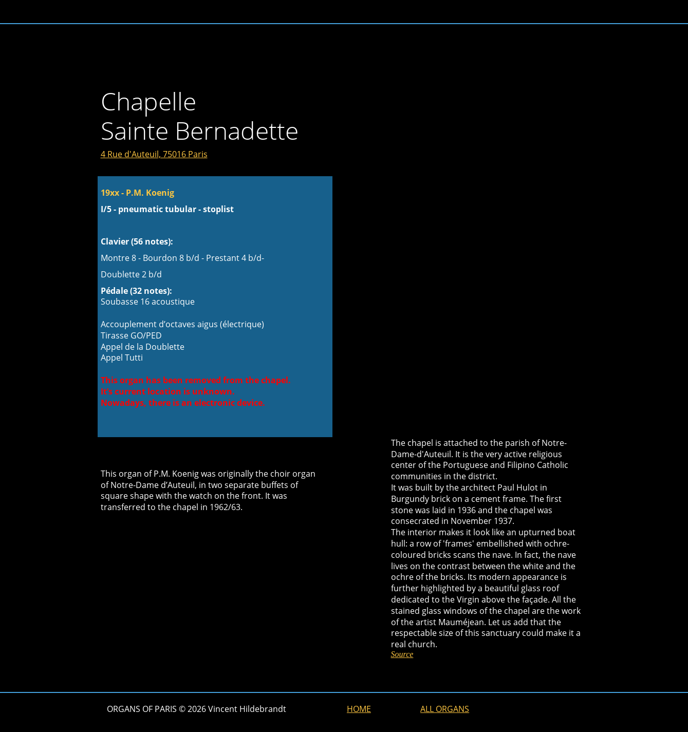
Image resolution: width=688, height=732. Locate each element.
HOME (359, 709)
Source (402, 654)
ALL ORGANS (444, 709)
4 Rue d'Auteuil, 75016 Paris (154, 154)
